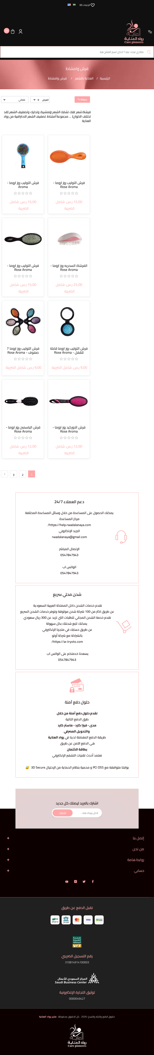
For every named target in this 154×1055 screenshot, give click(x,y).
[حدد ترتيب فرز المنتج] (14, 100)
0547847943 (69, 555)
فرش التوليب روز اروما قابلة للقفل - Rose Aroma (69, 350)
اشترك (62, 813)
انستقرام (75, 881)
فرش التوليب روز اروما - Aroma (23, 185)
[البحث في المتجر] (77, 52)
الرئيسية (105, 78)
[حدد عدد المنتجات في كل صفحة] (36, 100)
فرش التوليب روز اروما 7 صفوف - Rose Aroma (23, 350)
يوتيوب (66, 881)
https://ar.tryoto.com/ (67, 642)
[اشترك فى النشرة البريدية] (77, 812)
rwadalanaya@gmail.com (69, 537)
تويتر (84, 881)
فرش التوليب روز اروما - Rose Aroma (69, 185)
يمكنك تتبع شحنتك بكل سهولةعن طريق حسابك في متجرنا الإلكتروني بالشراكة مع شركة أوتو (67, 629)
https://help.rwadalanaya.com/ (69, 525)
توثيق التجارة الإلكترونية (77, 992)
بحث (149, 52)
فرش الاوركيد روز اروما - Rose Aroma (69, 429)
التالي (4, 473)
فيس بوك (92, 881)
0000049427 (77, 998)
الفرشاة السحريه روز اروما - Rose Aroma (68, 268)
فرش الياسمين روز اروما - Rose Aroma (23, 429)
